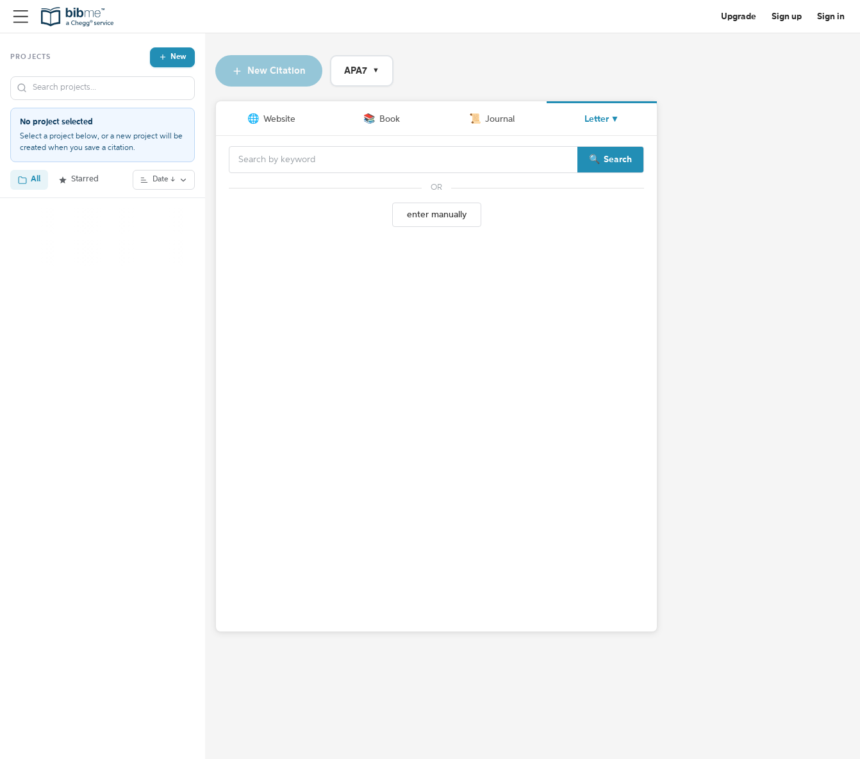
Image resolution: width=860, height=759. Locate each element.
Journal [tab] (492, 119)
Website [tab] (271, 119)
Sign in (831, 16)
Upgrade (738, 16)
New (172, 57)
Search (618, 159)
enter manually (437, 214)
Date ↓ (164, 180)
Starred (78, 179)
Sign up (787, 16)
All (29, 179)
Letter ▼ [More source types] (602, 119)
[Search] (403, 159)
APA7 (361, 71)
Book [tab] (381, 119)
